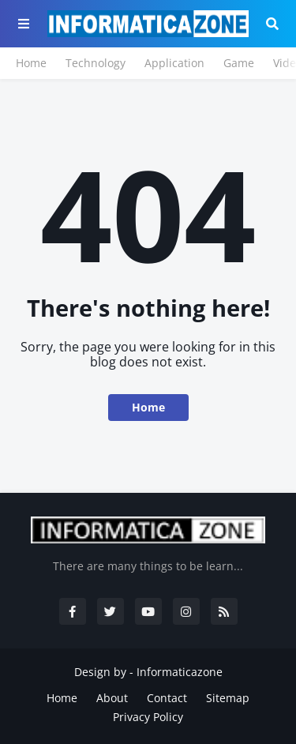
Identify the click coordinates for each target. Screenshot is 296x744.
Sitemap (227, 697)
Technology (96, 62)
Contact (167, 697)
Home (31, 62)
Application (174, 62)
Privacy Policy (148, 716)
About (112, 697)
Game (238, 62)
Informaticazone (180, 671)
